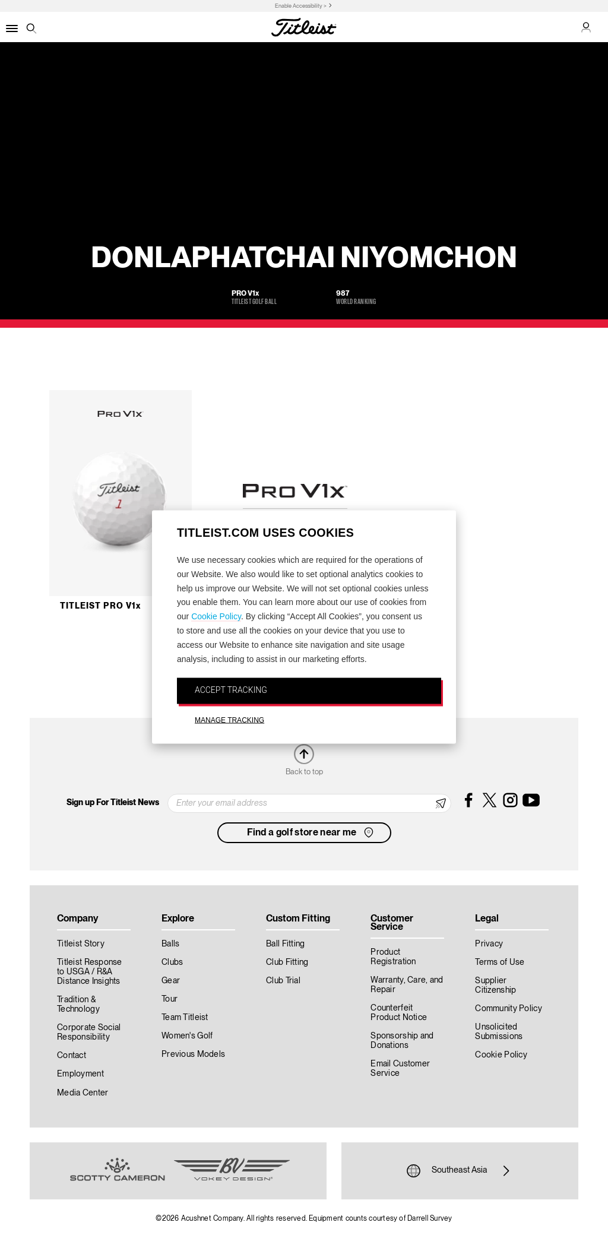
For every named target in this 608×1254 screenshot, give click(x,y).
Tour (170, 999)
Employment (80, 1074)
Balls (170, 944)
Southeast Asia (459, 1170)
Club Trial (283, 980)
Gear (171, 980)
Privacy (489, 944)
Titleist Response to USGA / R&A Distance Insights (89, 972)
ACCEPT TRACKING (231, 690)
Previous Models (193, 1054)
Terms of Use (499, 962)
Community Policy (508, 1008)
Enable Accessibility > (301, 6)
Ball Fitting (285, 944)
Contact (71, 1055)
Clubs (172, 962)
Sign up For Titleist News (112, 802)
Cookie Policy (216, 616)
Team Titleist (185, 1017)
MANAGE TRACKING (229, 720)
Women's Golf (187, 1036)
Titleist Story (80, 944)
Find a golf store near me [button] (311, 832)
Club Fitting (287, 962)
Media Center (82, 1093)
